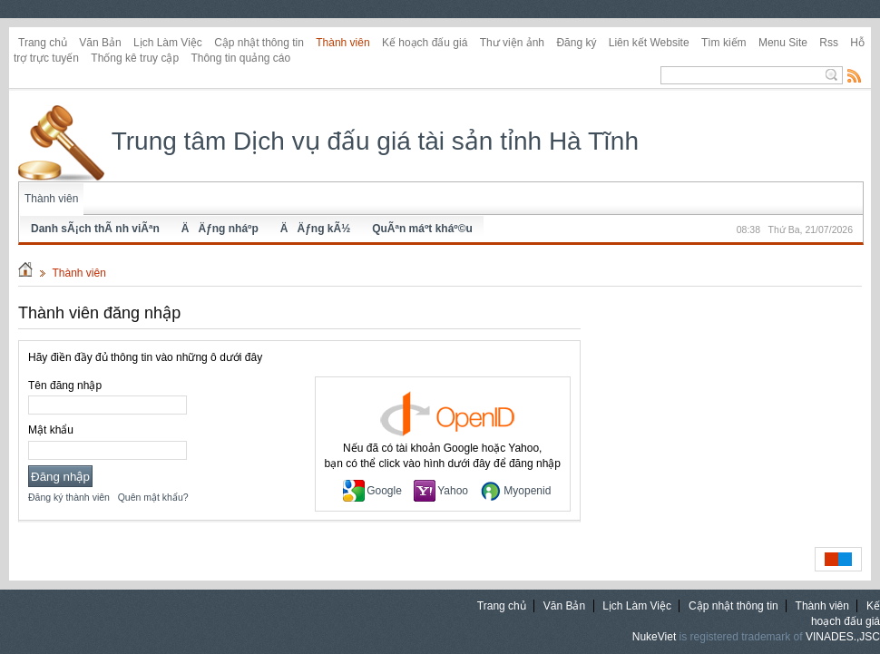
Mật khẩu (50, 430)
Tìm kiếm (724, 42)
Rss (828, 42)
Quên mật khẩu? (153, 497)
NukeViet (654, 636)
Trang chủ (42, 42)
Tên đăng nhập (65, 385)
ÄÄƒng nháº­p (220, 228)
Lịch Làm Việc (167, 42)
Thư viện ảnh (512, 42)
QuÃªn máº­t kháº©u (422, 228)
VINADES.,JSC (843, 636)
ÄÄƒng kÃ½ (315, 228)
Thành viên (342, 42)
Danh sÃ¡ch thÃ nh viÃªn (95, 228)
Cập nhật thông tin (259, 42)
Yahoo (441, 490)
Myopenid (515, 490)
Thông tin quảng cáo (240, 58)
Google (372, 490)
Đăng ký (576, 42)
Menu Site (782, 42)
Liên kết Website (649, 42)
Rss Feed (854, 75)
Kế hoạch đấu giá (424, 42)
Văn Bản (100, 42)
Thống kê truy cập (135, 58)
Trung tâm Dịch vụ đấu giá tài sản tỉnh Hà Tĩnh (328, 141)
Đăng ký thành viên (69, 497)
